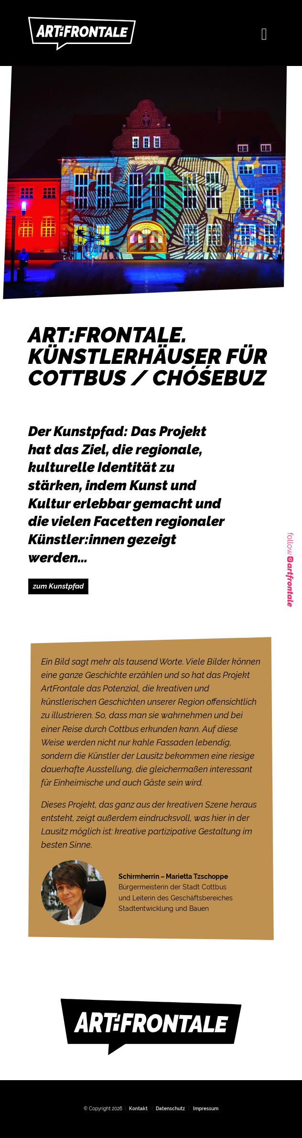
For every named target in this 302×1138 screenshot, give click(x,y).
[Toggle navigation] (264, 32)
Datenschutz (170, 1108)
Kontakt (138, 1108)
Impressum (205, 1108)
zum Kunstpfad (58, 586)
